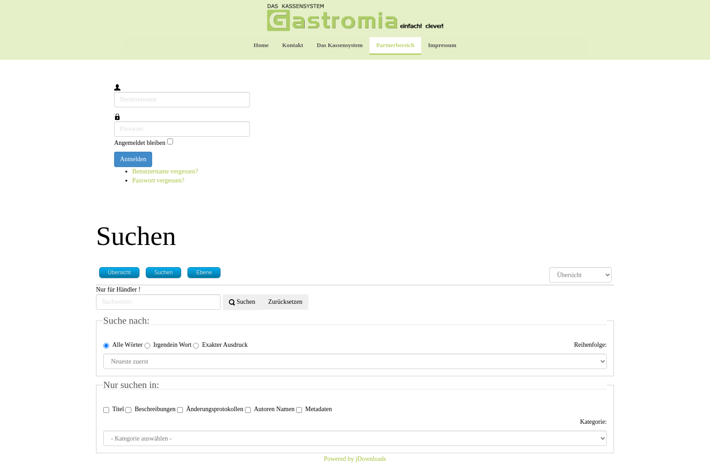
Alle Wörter (123, 345)
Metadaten (314, 409)
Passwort (114, 121)
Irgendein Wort (168, 345)
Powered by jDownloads (355, 458)
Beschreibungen (150, 409)
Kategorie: (593, 421)
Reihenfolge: (590, 344)
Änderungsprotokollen (210, 409)
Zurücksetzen (284, 301)
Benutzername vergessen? (165, 171)
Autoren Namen (270, 409)
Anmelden (133, 159)
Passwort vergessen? (158, 180)
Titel (113, 409)
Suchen (242, 302)
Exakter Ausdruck (220, 345)
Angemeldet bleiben (139, 142)
